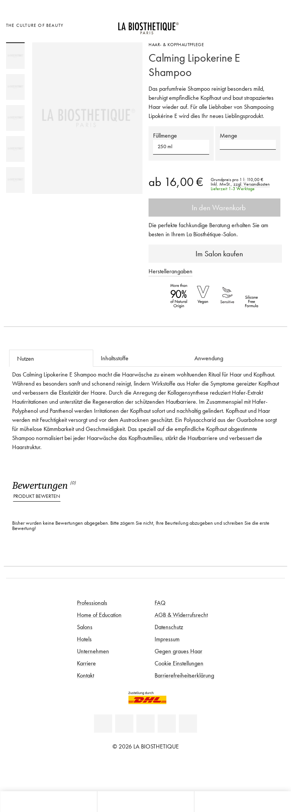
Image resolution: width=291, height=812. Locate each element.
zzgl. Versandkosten (251, 184)
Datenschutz (169, 627)
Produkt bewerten (36, 496)
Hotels (84, 639)
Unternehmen (93, 651)
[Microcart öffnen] (277, 24)
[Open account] (258, 24)
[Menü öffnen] (145, 801)
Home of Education (99, 614)
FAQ (160, 602)
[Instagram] (167, 723)
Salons (84, 627)
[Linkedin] (103, 723)
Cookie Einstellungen (179, 663)
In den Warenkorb (214, 207)
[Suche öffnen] (242, 801)
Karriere (86, 663)
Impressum (167, 639)
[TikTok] (188, 723)
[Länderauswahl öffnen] (239, 24)
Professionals (92, 602)
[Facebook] (124, 723)
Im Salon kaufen (215, 253)
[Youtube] (145, 723)
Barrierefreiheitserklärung (184, 675)
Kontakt (85, 675)
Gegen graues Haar (178, 651)
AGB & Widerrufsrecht (181, 614)
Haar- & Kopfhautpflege (176, 44)
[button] (181, 146)
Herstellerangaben (170, 271)
